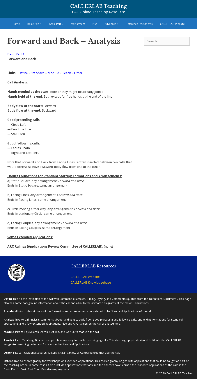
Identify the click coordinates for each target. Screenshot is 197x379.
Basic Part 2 (56, 24)
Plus (94, 24)
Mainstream (78, 24)
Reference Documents (139, 24)
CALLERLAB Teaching (98, 6)
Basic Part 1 (34, 24)
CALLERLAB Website (172, 24)
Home (16, 24)
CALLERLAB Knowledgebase (91, 282)
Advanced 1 (111, 24)
